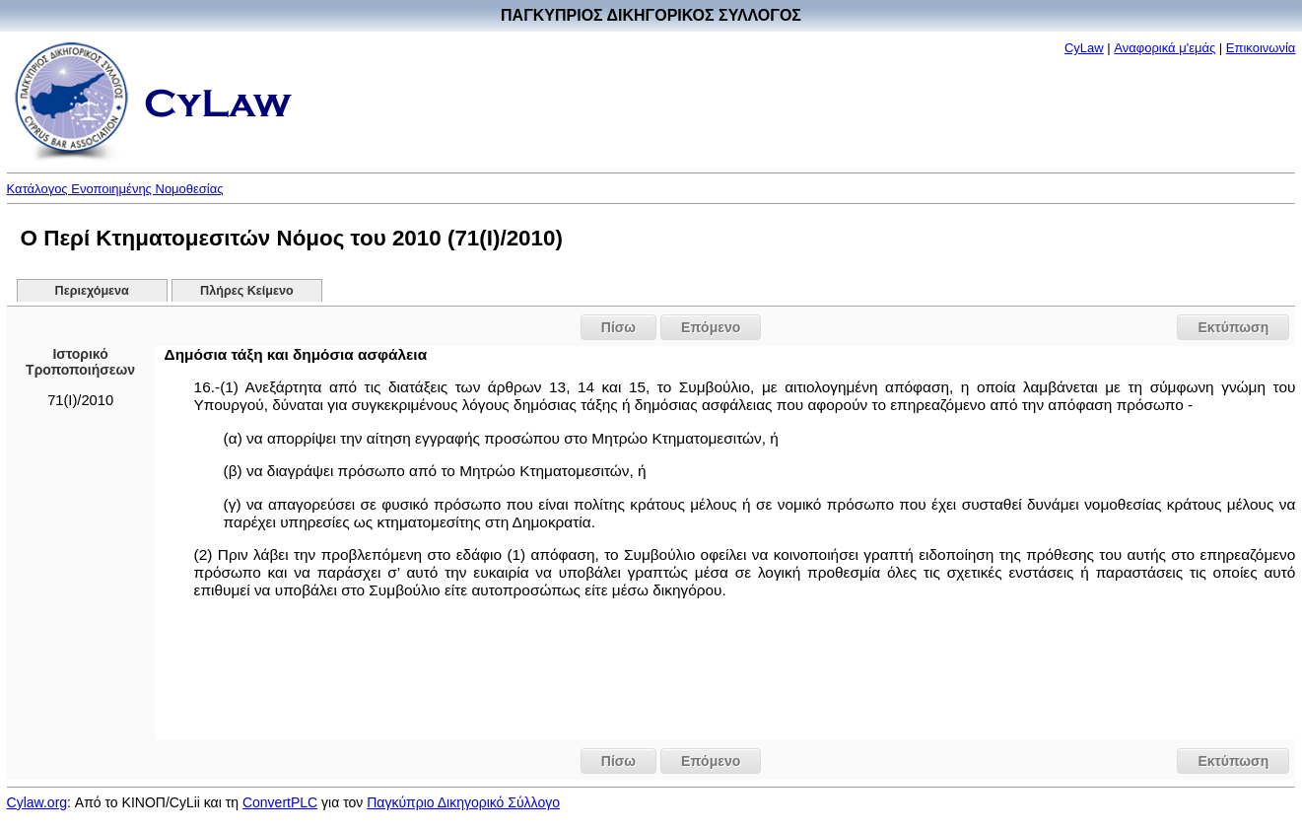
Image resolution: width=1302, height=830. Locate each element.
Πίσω (618, 327)
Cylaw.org (37, 802)
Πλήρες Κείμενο (247, 291)
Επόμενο (710, 327)
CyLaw (1084, 47)
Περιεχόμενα (92, 291)
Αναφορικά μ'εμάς (1164, 47)
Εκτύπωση (1233, 327)
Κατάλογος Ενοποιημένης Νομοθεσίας (115, 188)
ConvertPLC (279, 802)
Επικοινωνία (1261, 47)
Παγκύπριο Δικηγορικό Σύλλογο (463, 802)
